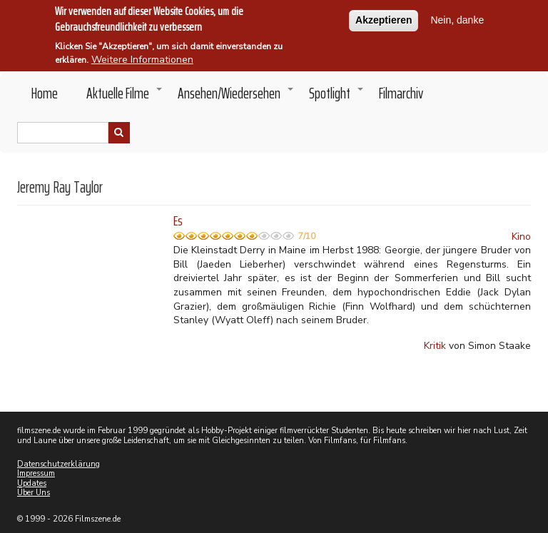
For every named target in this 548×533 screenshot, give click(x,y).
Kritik (435, 345)
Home (44, 93)
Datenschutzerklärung (58, 464)
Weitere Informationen (142, 57)
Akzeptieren (383, 17)
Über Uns (33, 492)
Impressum (36, 473)
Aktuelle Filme (124, 97)
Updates (31, 483)
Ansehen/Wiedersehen (236, 97)
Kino (521, 236)
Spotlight (337, 97)
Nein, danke (457, 17)
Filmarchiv (401, 93)
